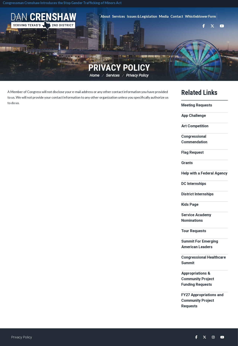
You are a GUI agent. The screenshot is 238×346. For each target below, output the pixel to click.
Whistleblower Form (200, 16)
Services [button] (118, 16)
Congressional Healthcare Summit (203, 260)
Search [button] (222, 16)
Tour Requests (193, 231)
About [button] (105, 16)
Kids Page (189, 204)
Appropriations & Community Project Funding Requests (197, 279)
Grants (187, 163)
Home (94, 75)
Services (113, 75)
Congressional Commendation (194, 139)
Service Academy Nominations (196, 218)
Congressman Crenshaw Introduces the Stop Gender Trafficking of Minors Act (62, 3)
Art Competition (194, 126)
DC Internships (193, 183)
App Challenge (193, 115)
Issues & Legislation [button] (142, 16)
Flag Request (192, 152)
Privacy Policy (119, 67)
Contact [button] (177, 16)
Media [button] (164, 16)
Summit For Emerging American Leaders (199, 244)
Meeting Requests (196, 105)
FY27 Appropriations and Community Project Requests (202, 300)
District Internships (197, 194)
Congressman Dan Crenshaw (43, 21)
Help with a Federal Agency (204, 173)
